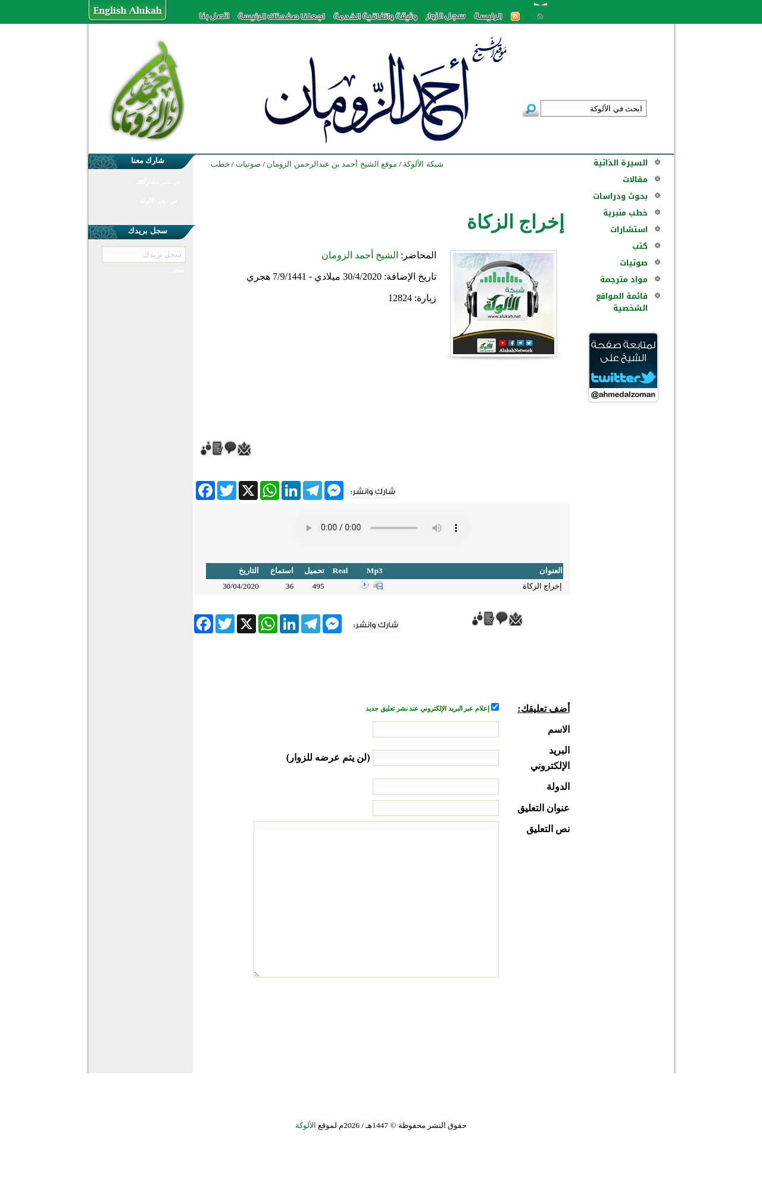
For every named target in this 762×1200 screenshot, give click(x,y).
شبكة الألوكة (423, 164)
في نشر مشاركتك (158, 182)
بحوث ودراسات (620, 196)
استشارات (629, 229)
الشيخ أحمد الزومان (359, 255)
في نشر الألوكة (158, 201)
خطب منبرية (625, 212)
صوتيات (634, 262)
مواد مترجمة (624, 279)
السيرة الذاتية (621, 162)
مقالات (635, 179)
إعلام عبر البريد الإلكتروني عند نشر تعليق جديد (428, 708)
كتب (640, 246)
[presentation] (479, 1022)
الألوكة (305, 1125)
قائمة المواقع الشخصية (622, 302)
